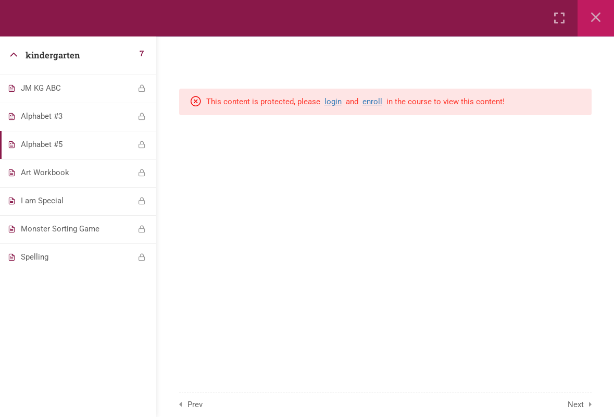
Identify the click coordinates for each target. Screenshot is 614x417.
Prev (195, 404)
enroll (372, 101)
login (333, 101)
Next (576, 404)
